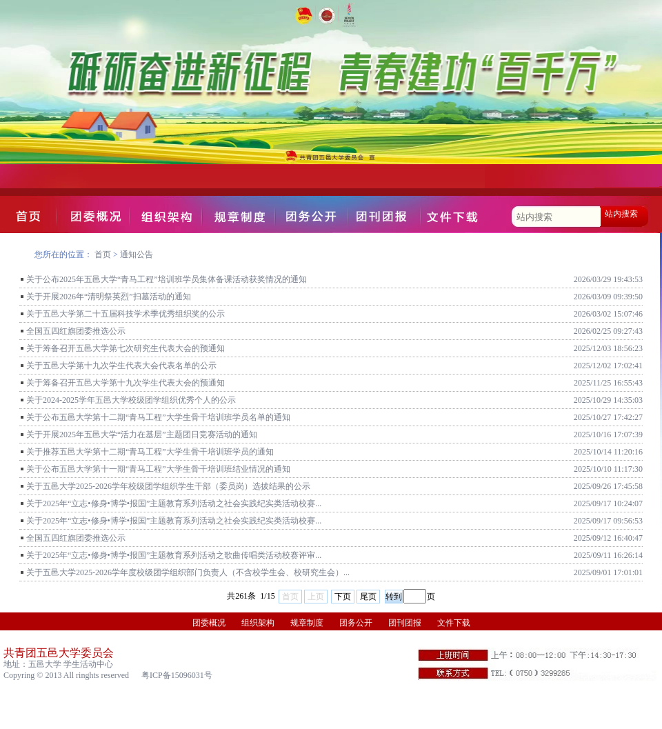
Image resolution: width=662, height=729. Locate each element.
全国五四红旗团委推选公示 (76, 331)
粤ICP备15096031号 (176, 675)
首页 (102, 254)
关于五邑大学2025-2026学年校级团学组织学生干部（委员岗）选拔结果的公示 (168, 486)
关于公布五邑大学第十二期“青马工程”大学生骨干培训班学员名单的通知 (158, 417)
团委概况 (208, 623)
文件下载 (453, 623)
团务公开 (355, 623)
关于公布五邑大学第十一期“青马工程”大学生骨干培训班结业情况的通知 (158, 469)
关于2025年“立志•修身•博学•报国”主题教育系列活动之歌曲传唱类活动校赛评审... (173, 555)
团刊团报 (404, 623)
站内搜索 (621, 214)
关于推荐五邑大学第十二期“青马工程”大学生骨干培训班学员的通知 (150, 452)
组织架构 (257, 623)
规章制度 (306, 623)
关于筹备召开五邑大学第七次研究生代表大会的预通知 (125, 348)
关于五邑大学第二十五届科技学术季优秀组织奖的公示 (125, 314)
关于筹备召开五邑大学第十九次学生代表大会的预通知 (125, 383)
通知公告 (136, 254)
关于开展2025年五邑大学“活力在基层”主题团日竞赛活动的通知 (141, 434)
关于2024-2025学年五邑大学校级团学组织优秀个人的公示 (131, 400)
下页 (342, 596)
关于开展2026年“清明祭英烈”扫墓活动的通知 (108, 296)
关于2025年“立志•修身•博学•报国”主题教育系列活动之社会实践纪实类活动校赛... (173, 503)
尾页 (368, 596)
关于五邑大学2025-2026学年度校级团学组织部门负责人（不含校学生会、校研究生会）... (188, 572)
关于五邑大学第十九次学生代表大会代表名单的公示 (121, 365)
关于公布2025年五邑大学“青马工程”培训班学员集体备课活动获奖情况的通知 (166, 279)
